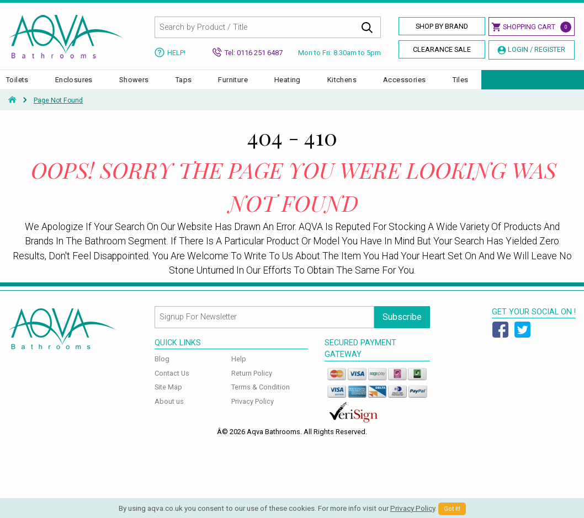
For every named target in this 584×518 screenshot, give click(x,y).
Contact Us (172, 384)
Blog (162, 370)
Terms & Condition (260, 398)
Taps (286, 85)
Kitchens (444, 85)
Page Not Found (58, 111)
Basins (70, 85)
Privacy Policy (252, 412)
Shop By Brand (442, 26)
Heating (390, 85)
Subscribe (402, 327)
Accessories (507, 85)
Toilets (120, 85)
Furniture (336, 85)
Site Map (168, 398)
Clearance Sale (442, 49)
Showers (236, 85)
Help (238, 370)
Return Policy (251, 384)
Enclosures (176, 85)
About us (169, 412)
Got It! (452, 508)
